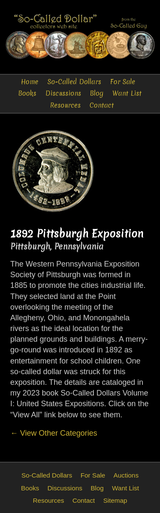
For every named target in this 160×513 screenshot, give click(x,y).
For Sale (122, 81)
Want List (127, 93)
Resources (65, 105)
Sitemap (115, 500)
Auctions (126, 475)
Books (27, 93)
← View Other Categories (53, 433)
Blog (96, 93)
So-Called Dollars (74, 81)
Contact (102, 105)
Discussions (63, 93)
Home (29, 81)
